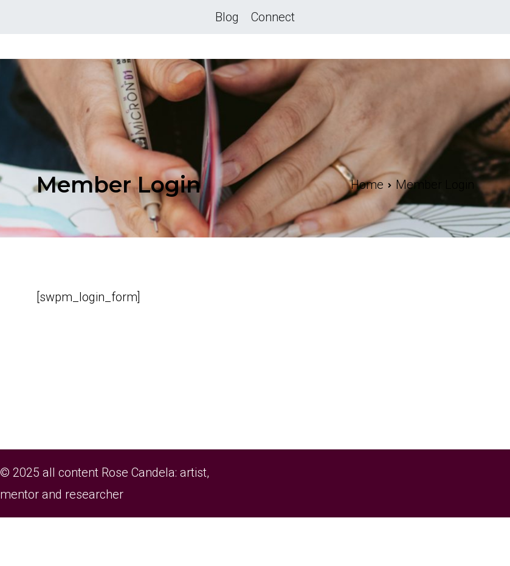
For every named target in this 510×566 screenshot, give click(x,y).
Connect (273, 17)
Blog (227, 17)
